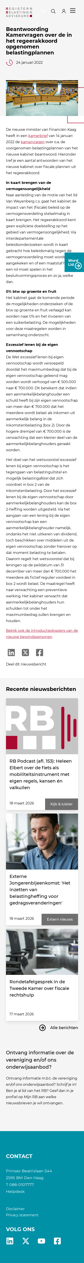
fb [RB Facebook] (57, 1241)
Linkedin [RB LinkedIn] (10, 1241)
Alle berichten (64, 1027)
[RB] (19, 12)
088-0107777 (21, 1184)
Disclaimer (15, 1209)
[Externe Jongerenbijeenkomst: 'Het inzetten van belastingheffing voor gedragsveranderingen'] (42, 842)
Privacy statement (22, 1215)
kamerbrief (38, 136)
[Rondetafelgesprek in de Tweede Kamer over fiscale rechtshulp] (42, 952)
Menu (72, 10)
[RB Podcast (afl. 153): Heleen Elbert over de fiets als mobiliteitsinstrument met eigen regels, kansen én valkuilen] (42, 726)
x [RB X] (26, 1241)
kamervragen (33, 142)
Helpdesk (15, 1191)
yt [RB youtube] (41, 1241)
